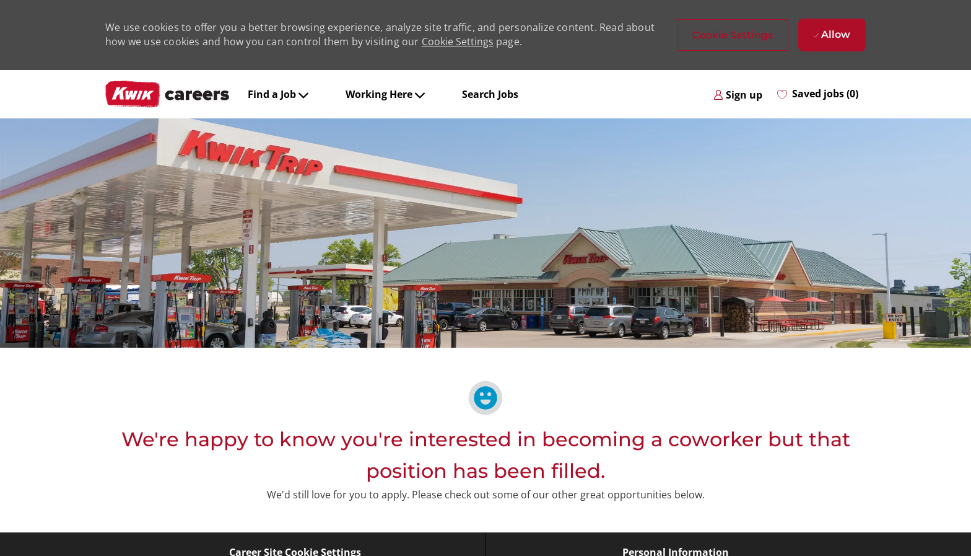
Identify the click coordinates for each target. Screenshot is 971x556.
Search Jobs (490, 94)
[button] (732, 35)
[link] (737, 94)
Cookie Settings (458, 41)
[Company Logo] (167, 94)
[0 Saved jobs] (817, 94)
